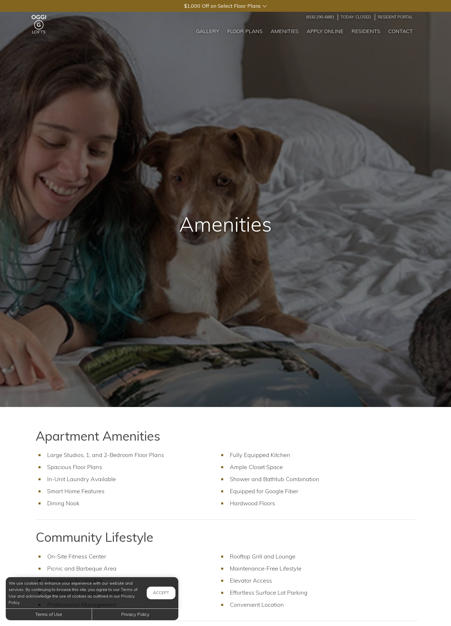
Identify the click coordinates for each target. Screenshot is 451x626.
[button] (225, 6)
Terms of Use (48, 614)
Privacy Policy (135, 614)
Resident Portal (395, 17)
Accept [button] (161, 592)
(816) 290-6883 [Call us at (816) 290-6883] (320, 17)
